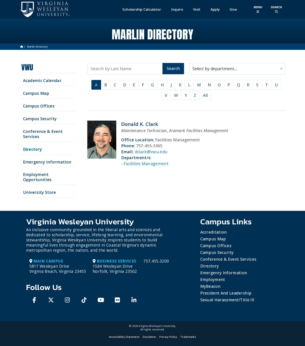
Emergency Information (223, 272)
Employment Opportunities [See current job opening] (37, 177)
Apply (215, 9)
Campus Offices (215, 245)
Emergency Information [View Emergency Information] (47, 162)
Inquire (177, 9)
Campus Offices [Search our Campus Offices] (38, 106)
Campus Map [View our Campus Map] (36, 93)
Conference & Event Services (228, 259)
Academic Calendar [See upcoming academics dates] (42, 80)
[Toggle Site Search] (276, 9)
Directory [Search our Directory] (32, 149)
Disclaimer (149, 337)
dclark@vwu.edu (151, 151)
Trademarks (188, 337)
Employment (212, 279)
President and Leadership (226, 293)
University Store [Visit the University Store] (39, 192)
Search (173, 68)
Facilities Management (146, 163)
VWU (27, 67)
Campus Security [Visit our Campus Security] (40, 118)
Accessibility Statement (124, 337)
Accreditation (213, 232)
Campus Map (213, 239)
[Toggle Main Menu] (258, 9)
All (205, 95)
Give (233, 9)
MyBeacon (210, 286)
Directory (209, 266)
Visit (197, 9)
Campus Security (217, 252)
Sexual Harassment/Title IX (227, 300)
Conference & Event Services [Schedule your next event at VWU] (43, 134)
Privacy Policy (168, 337)
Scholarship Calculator (141, 9)
